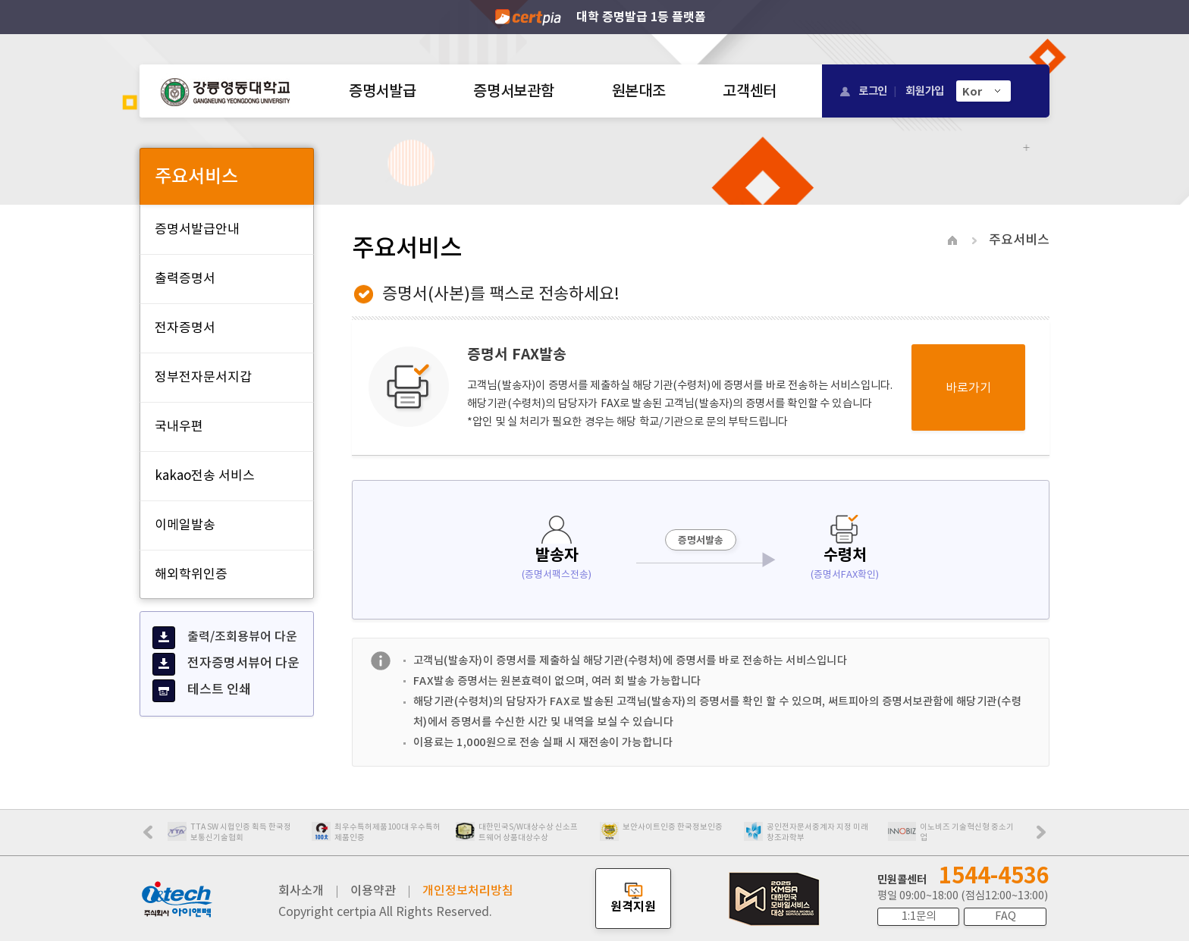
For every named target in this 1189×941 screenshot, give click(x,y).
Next (1045, 837)
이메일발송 (185, 524)
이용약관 (373, 890)
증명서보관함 (513, 91)
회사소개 (301, 890)
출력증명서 (185, 278)
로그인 (872, 90)
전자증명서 (185, 327)
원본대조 (639, 91)
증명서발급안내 (197, 229)
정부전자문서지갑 (203, 377)
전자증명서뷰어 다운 (226, 664)
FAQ (1005, 916)
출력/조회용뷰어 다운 (224, 637)
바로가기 (968, 387)
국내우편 (179, 426)
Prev (155, 837)
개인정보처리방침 (467, 890)
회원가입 (924, 90)
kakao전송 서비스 (205, 475)
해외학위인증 (191, 574)
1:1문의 (919, 916)
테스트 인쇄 (201, 690)
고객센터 (749, 91)
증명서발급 (382, 91)
